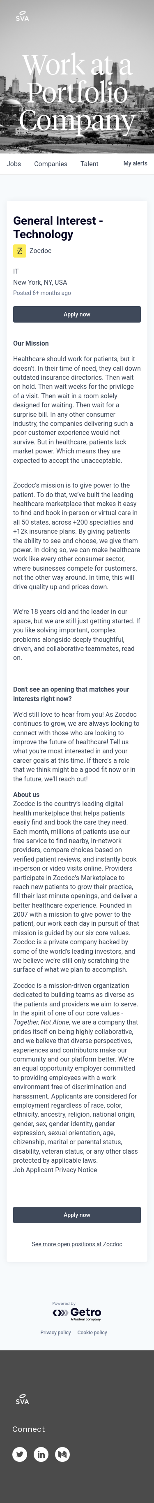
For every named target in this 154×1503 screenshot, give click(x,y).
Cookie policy (92, 1333)
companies (50, 164)
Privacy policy (55, 1333)
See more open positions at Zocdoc (77, 1244)
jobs (14, 164)
